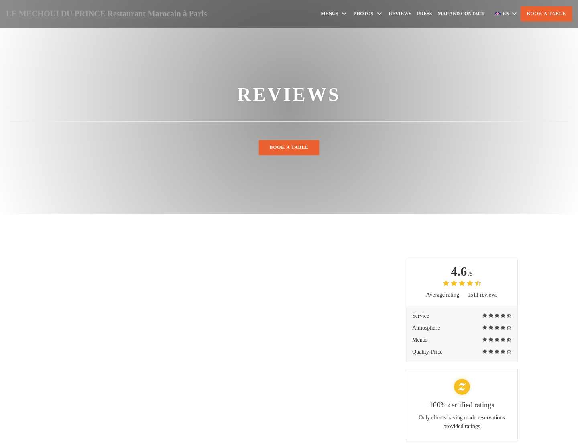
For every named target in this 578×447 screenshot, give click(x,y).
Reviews (400, 13)
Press (424, 13)
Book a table (546, 13)
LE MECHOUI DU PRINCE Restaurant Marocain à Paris (106, 13)
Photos (368, 14)
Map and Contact (461, 13)
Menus (334, 14)
